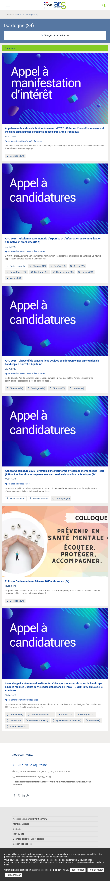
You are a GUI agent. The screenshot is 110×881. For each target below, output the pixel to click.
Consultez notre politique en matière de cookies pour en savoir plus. (36, 870)
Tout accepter (96, 870)
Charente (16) (39, 266)
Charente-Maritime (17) (41, 715)
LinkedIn (23, 795)
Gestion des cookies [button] (22, 844)
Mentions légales (21, 824)
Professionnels (17, 266)
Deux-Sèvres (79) (17, 272)
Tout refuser (78, 870)
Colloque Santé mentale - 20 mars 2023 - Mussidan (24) (37, 581)
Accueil (10, 14)
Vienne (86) (15, 278)
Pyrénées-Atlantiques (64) (68, 721)
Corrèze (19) (59, 266)
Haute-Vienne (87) (65, 272)
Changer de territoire (54, 35)
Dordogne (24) (16, 156)
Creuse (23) (79, 266)
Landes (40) (87, 272)
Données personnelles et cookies (28, 839)
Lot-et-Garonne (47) (38, 721)
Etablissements (17, 499)
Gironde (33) (58, 389)
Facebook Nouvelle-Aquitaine (14, 795)
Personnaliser (14, 875)
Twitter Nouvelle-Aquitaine (19, 795)
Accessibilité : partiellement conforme (31, 819)
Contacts (17, 829)
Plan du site (18, 834)
